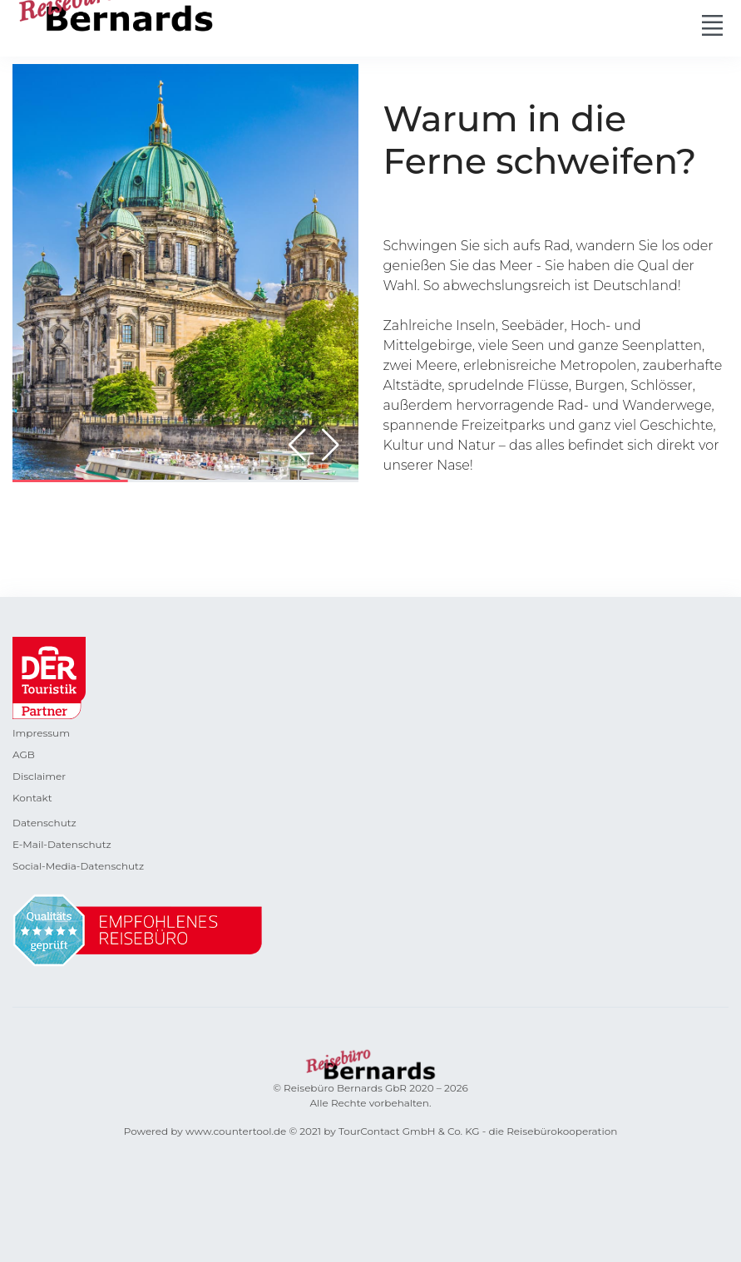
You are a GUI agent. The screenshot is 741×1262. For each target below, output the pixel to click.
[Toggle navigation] (712, 25)
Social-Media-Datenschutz (78, 866)
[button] (330, 444)
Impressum (41, 733)
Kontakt (32, 797)
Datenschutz (44, 822)
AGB (23, 754)
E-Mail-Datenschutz (61, 844)
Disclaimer (39, 776)
